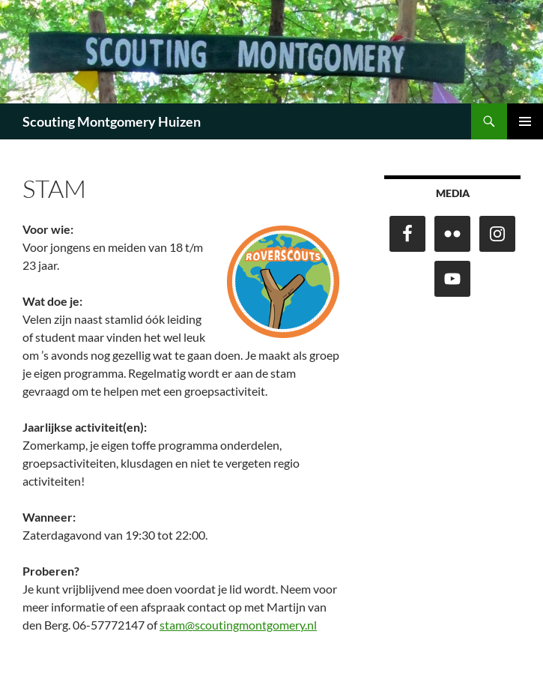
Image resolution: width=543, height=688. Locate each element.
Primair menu (525, 121)
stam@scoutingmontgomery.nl (238, 625)
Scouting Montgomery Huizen (111, 121)
